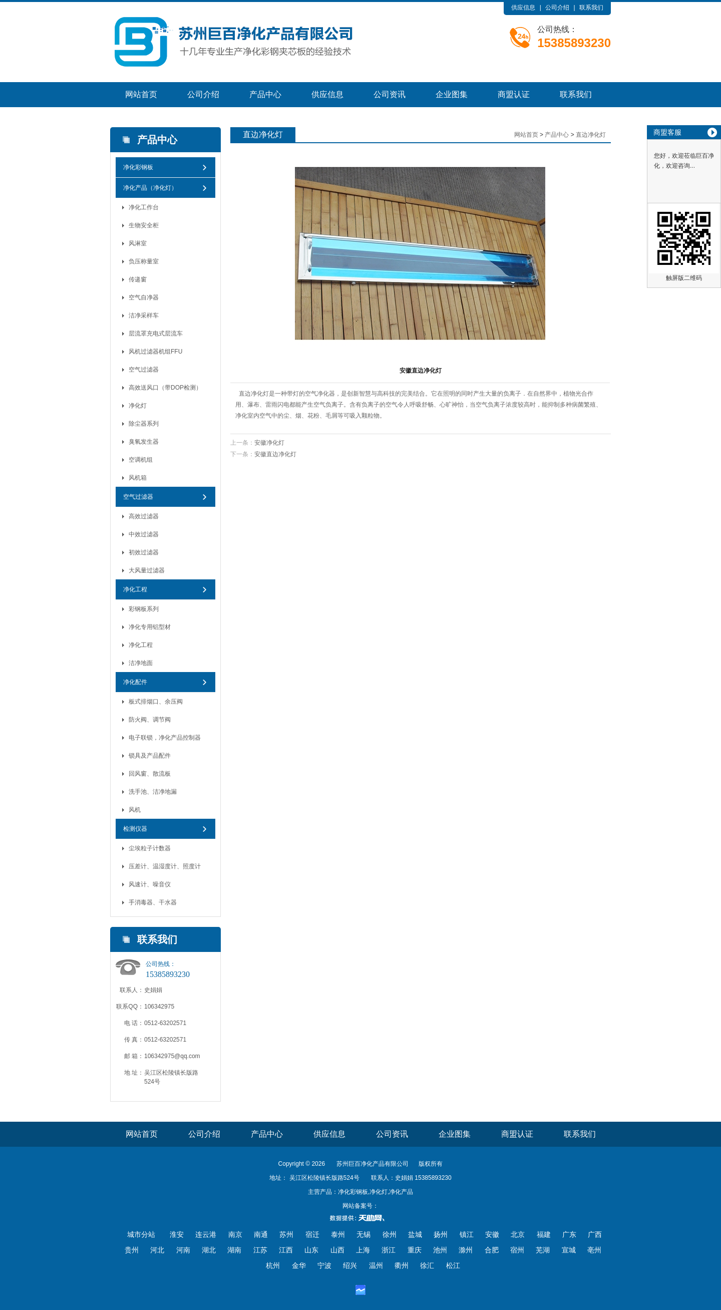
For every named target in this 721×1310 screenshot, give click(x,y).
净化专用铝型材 (150, 626)
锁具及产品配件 (150, 755)
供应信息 (523, 7)
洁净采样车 (144, 315)
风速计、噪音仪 (150, 884)
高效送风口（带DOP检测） (165, 387)
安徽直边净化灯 (275, 454)
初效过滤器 (144, 552)
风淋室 (138, 243)
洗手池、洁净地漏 (153, 791)
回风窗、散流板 (150, 773)
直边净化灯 (591, 134)
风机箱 (138, 477)
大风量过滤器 (147, 570)
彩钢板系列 (144, 608)
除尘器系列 (144, 423)
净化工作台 (144, 207)
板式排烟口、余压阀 (156, 701)
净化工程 (135, 589)
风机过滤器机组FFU (155, 351)
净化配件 (135, 682)
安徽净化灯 (269, 442)
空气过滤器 (144, 369)
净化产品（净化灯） (150, 187)
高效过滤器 (144, 516)
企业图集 (452, 94)
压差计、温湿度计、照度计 (165, 866)
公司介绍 (557, 7)
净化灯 (138, 405)
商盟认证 (514, 94)
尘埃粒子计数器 (150, 848)
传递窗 (138, 279)
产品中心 (265, 94)
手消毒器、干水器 (153, 902)
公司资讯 (390, 94)
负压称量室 (144, 261)
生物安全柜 (144, 225)
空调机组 (141, 459)
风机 (135, 809)
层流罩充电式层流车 (156, 333)
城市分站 (141, 1234)
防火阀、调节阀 (150, 719)
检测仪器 (135, 828)
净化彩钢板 (138, 167)
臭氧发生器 (144, 441)
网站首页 (141, 94)
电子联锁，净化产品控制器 (165, 737)
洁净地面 (141, 663)
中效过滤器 (144, 534)
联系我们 (591, 7)
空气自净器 (144, 297)
